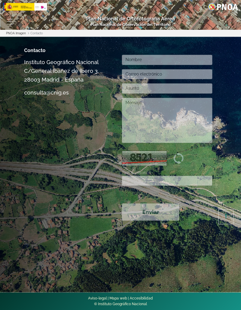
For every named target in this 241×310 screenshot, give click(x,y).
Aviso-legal (97, 298)
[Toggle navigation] (10, 22)
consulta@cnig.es (46, 92)
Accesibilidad (141, 298)
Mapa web (118, 298)
